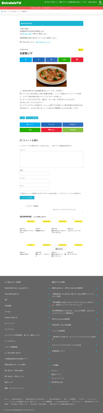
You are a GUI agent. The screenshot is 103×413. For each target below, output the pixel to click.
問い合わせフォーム (43, 42)
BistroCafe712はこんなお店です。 (17, 288)
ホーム (6, 399)
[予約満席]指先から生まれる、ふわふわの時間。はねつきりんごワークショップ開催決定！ (73, 312)
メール (22, 178)
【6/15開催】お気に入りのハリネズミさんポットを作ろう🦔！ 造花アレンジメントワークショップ (73, 303)
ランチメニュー (76, 401)
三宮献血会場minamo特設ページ (16, 358)
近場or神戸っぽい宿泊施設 (61, 325)
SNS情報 (8, 305)
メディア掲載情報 (11, 347)
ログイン (55, 370)
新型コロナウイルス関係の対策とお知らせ (70, 2)
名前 (21, 170)
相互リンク (9, 382)
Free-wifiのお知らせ (12, 294)
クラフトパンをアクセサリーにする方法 (66, 345)
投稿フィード (56, 374)
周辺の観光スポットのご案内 (15, 364)
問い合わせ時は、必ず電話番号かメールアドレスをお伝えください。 (52, 8)
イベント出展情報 (58, 331)
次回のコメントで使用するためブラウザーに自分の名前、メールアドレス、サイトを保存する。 (51, 193)
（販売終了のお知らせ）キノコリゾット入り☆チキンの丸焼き (73, 338)
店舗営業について (58, 351)
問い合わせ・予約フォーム (51, 2)
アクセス (84, 2)
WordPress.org (57, 382)
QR (6, 300)
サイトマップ (9, 323)
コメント (22, 150)
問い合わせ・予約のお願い (14, 370)
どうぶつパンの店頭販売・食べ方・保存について (22, 335)
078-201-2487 (26, 34)
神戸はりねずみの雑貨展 (61, 319)
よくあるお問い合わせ (13, 353)
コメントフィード (58, 378)
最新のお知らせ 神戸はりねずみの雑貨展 (67, 288)
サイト (22, 185)
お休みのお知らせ (92, 2)
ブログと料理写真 (33, 117)
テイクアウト (9, 329)
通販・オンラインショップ (14, 388)
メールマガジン (10, 341)
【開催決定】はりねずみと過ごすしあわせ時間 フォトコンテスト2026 (73, 295)
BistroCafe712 (11, 3)
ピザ (23, 117)
